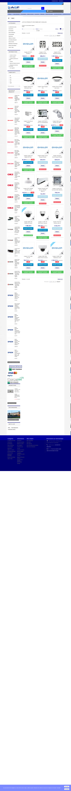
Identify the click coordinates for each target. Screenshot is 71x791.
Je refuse (67, 789)
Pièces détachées (16, 14)
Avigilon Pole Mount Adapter (28, 122)
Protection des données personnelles (20, 460)
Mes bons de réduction (31, 446)
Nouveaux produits (12, 91)
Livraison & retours (12, 55)
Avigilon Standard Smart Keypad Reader (57, 156)
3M (10, 75)
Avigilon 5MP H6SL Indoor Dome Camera (43, 257)
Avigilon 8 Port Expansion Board (57, 53)
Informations (13, 52)
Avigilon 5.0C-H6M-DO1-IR (28, 257)
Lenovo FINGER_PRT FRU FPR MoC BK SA (17, 390)
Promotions (12, 385)
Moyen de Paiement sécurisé (14, 63)
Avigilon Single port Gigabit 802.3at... (28, 156)
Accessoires (37, 14)
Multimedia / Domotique (13, 43)
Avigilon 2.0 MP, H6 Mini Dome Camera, (42, 222)
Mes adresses (29, 443)
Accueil (18, 448)
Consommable (23, 14)
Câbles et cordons (30, 14)
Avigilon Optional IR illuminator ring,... (28, 87)
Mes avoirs (29, 442)
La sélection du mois (66, 14)
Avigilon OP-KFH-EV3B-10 (28, 53)
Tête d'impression (14, 427)
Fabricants (12, 72)
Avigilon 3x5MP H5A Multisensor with (57, 257)
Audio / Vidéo (11, 47)
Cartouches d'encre (11, 429)
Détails (23, 26)
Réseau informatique (49, 14)
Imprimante (11, 36)
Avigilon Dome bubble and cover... (57, 87)
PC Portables (11, 30)
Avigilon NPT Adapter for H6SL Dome (28, 189)
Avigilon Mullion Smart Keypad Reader (43, 156)
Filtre (9, 427)
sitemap (18, 463)
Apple (10, 82)
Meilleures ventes (20, 443)
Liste (62, 29)
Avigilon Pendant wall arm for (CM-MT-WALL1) (43, 190)
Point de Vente (11, 41)
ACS (10, 79)
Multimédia (42, 14)
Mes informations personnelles (32, 445)
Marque (10, 14)
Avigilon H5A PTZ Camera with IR (57, 222)
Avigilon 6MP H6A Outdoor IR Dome (28, 222)
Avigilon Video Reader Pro (43, 87)
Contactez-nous (20, 446)
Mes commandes (30, 440)
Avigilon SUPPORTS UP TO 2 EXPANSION (43, 122)
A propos (11, 61)
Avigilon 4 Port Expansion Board (43, 53)
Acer (10, 77)
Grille (60, 29)
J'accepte (67, 786)
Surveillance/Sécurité (57, 14)
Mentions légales (12, 56)
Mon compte (30, 438)
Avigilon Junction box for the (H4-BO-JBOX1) (57, 189)
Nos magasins (13, 407)
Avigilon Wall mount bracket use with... (57, 122)
